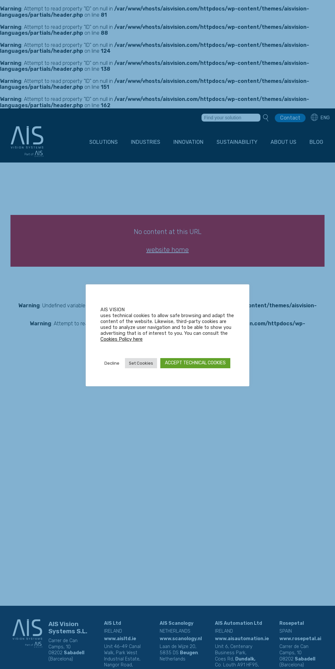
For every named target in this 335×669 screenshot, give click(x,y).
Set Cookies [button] (141, 363)
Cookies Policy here (121, 339)
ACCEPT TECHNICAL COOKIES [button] (195, 363)
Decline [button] (111, 363)
